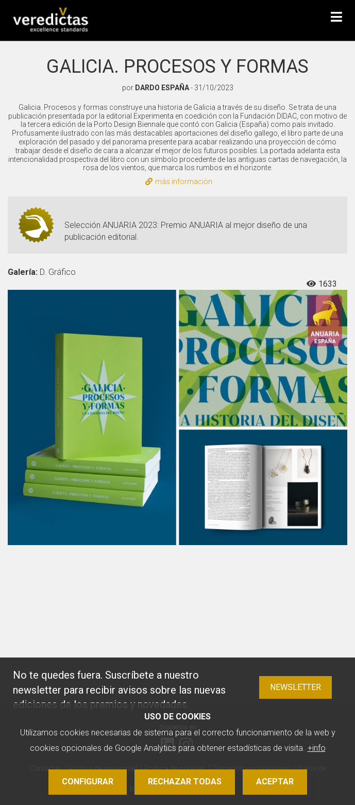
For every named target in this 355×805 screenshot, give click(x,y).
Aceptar (275, 781)
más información (178, 181)
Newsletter (295, 687)
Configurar (87, 781)
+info (317, 748)
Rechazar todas (185, 781)
